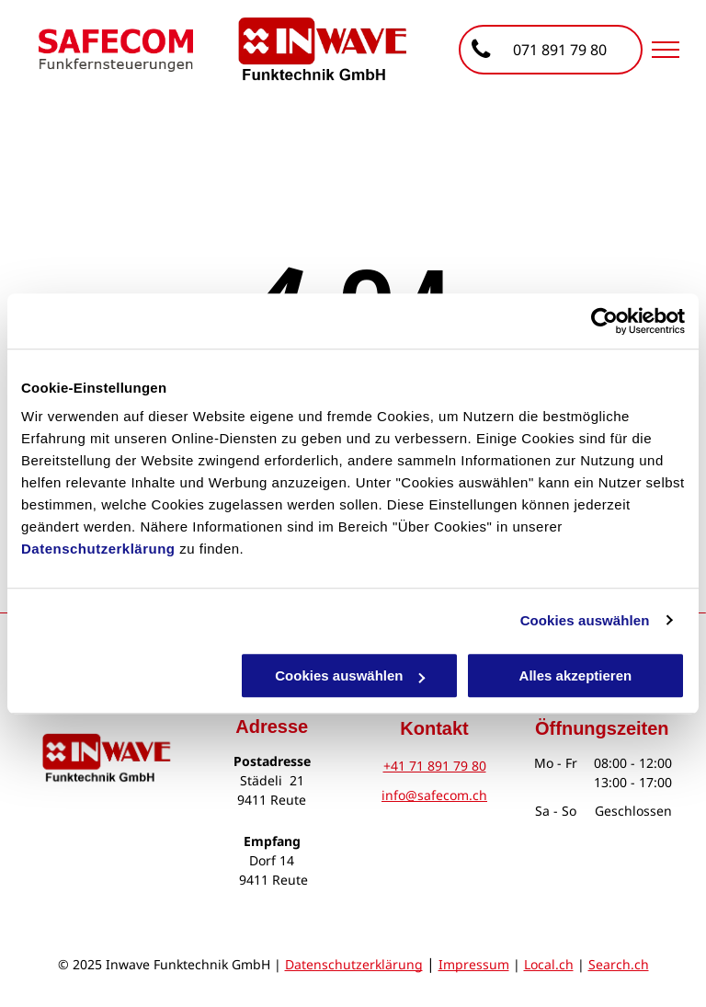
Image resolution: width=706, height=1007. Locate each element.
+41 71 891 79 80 (434, 765)
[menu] (665, 50)
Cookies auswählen (585, 620)
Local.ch (549, 964)
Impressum (473, 964)
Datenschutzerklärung (98, 548)
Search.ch (618, 964)
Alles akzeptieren (575, 675)
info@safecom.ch (434, 795)
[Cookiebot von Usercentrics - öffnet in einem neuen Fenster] (604, 321)
